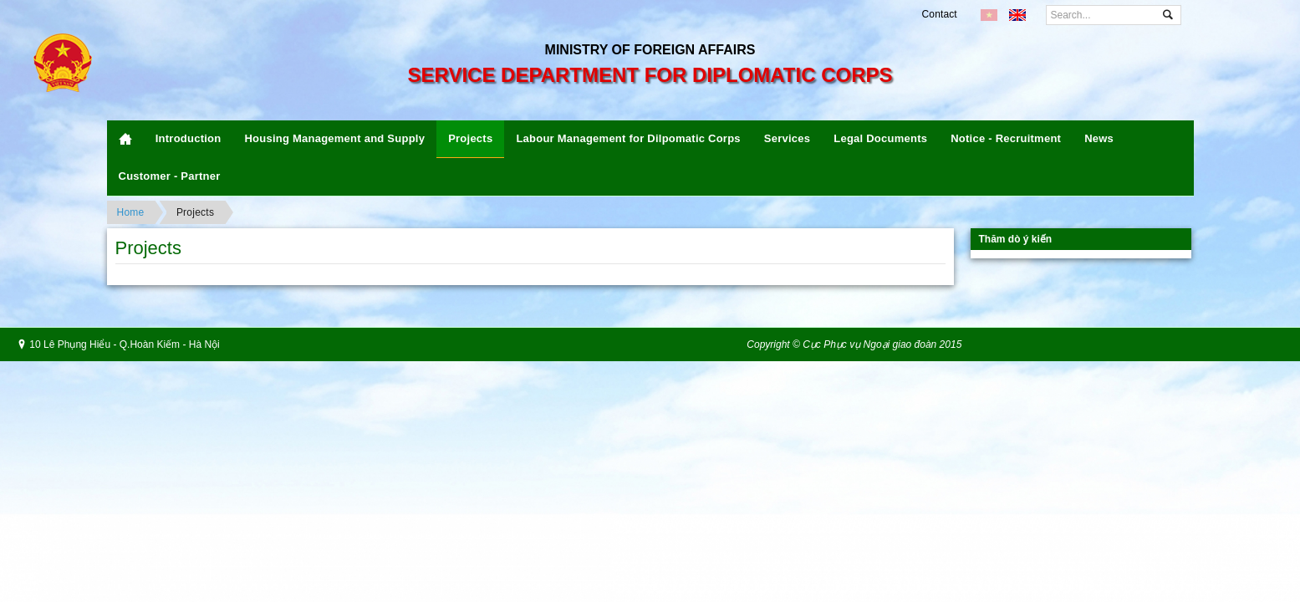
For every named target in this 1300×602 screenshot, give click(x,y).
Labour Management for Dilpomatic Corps (628, 138)
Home (131, 212)
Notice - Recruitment (1006, 138)
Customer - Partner (170, 176)
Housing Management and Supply (334, 138)
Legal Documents (880, 138)
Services (787, 138)
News (1099, 138)
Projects (470, 138)
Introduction (188, 138)
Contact (939, 14)
